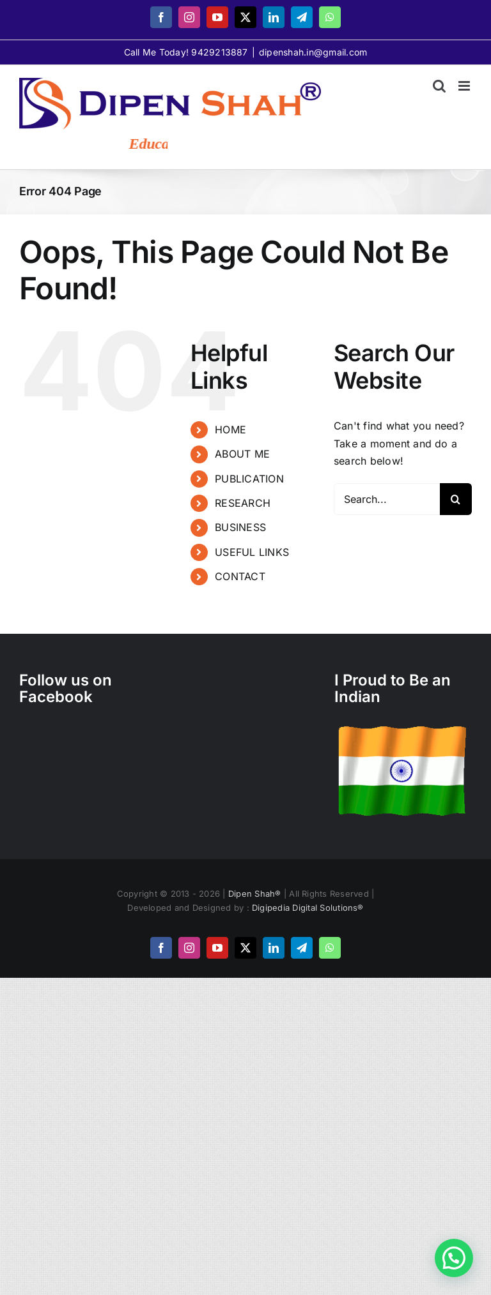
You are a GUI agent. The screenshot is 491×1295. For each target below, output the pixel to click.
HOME (230, 429)
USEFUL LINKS (252, 552)
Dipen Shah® (256, 893)
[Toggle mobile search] (439, 86)
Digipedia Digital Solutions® (308, 907)
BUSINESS (240, 527)
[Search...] (387, 499)
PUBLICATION (249, 478)
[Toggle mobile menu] (465, 86)
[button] (454, 1258)
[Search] (456, 499)
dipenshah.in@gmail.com (313, 52)
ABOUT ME (242, 453)
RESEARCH (242, 503)
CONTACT (240, 576)
